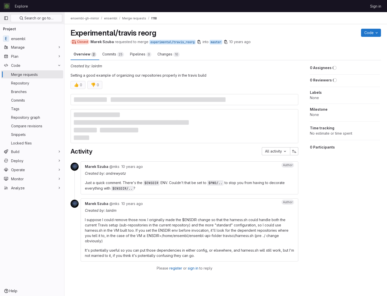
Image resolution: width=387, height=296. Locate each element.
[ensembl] (32, 39)
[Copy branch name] (199, 42)
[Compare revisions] (32, 126)
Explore (21, 6)
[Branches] (32, 91)
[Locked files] (32, 143)
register (175, 268)
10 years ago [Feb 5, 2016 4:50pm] (240, 42)
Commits (113, 54)
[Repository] (32, 83)
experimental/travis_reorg (172, 42)
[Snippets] (32, 134)
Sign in (375, 6)
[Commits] (32, 100)
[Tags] (32, 109)
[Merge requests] (32, 74)
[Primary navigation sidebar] (6, 18)
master (216, 42)
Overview (85, 54)
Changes (168, 54)
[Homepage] (7, 6)
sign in (193, 268)
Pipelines (140, 54)
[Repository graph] (32, 117)
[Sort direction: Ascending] (294, 151)
